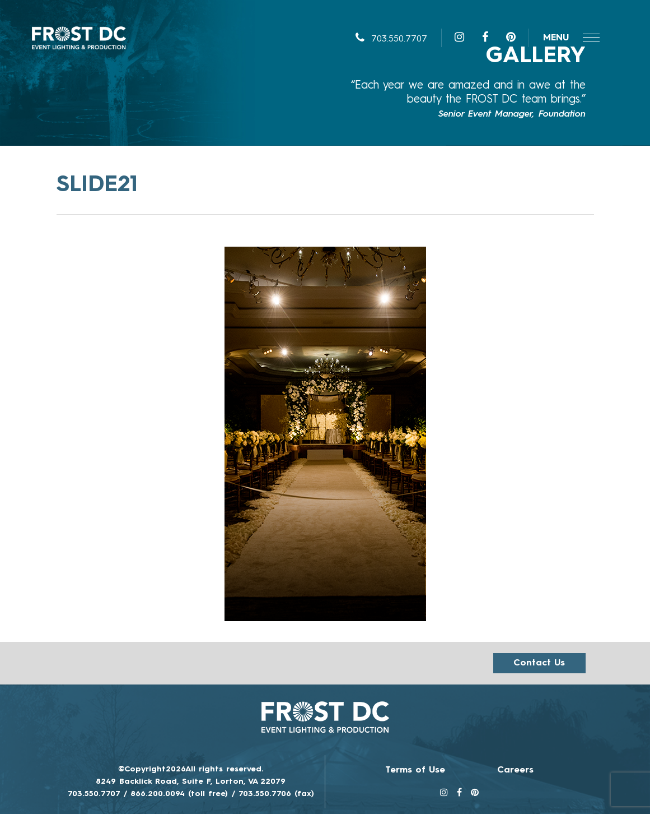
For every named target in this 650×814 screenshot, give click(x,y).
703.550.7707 (391, 39)
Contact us (539, 663)
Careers (515, 770)
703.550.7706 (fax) (276, 794)
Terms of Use (415, 770)
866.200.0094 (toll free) (179, 794)
